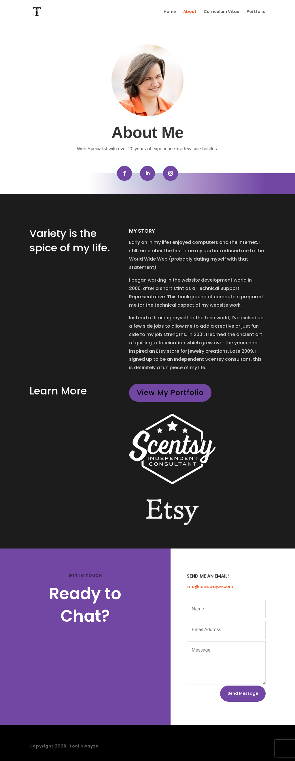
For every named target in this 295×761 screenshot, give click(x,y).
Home (170, 12)
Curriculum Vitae (221, 12)
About (189, 12)
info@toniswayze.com (210, 586)
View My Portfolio (170, 393)
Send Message (243, 693)
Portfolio (256, 12)
